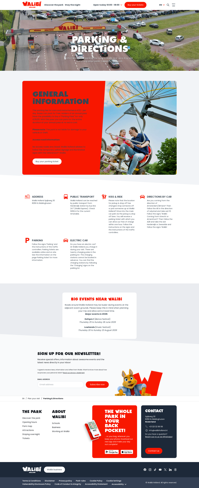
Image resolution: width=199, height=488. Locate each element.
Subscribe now (97, 384)
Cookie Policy (96, 481)
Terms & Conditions (31, 481)
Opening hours (29, 422)
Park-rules (81, 481)
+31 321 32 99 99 (154, 426)
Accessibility (119, 484)
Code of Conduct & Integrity (68, 484)
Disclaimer (50, 481)
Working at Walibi (60, 431)
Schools (56, 423)
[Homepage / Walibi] (23, 398)
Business (56, 427)
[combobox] (108, 4)
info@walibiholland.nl (156, 430)
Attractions (28, 430)
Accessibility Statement (96, 484)
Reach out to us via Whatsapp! (158, 436)
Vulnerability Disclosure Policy (36, 484)
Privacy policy (65, 481)
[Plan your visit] (34, 398)
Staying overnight (31, 434)
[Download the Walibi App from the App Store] (127, 452)
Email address (43, 379)
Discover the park (53, 4)
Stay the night (72, 4)
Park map (27, 426)
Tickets (26, 438)
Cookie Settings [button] (113, 481)
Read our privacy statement (74, 373)
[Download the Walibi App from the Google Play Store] (112, 452)
